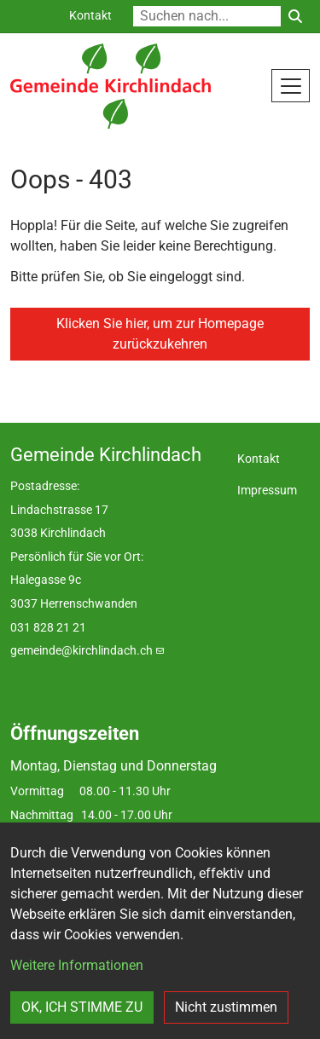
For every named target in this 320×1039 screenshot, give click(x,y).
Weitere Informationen (76, 965)
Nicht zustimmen (226, 1007)
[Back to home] (110, 86)
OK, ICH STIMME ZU (82, 1007)
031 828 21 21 (48, 628)
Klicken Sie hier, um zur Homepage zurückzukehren (160, 333)
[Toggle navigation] (290, 85)
